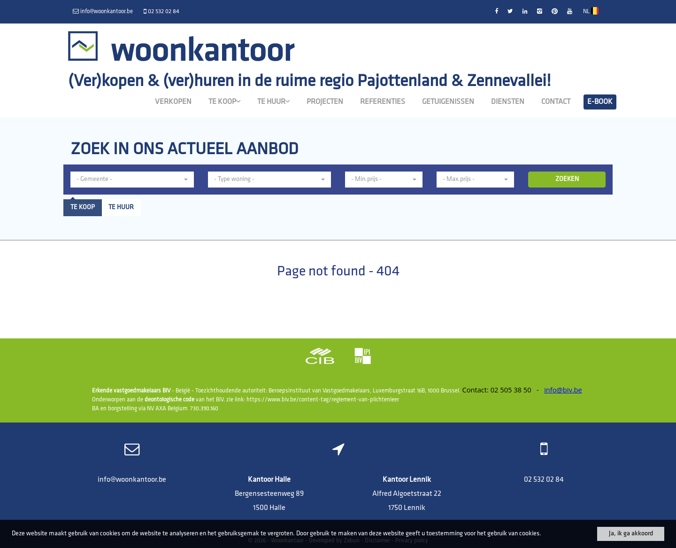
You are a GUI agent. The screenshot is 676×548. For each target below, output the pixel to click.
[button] (132, 180)
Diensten (507, 102)
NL (591, 11)
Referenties (382, 102)
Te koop (224, 101)
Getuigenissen (448, 102)
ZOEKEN (567, 179)
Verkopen (173, 102)
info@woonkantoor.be (132, 480)
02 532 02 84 (544, 480)
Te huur (273, 101)
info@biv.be (563, 389)
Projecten (325, 102)
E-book (600, 102)
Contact (555, 102)
